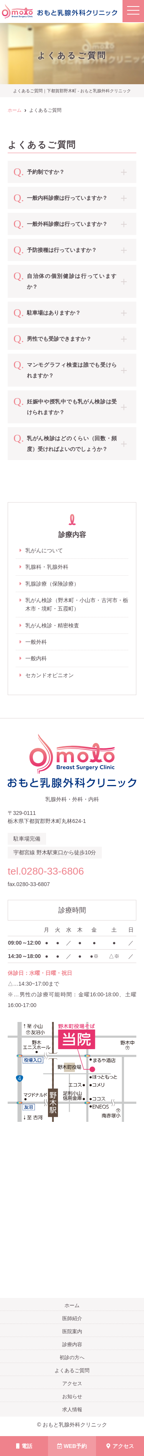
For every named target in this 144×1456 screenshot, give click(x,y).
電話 (24, 1446)
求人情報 (72, 1409)
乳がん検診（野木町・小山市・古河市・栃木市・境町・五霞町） (76, 604)
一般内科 (36, 658)
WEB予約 (72, 1446)
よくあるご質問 (72, 1370)
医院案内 (72, 1331)
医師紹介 (72, 1318)
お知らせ (72, 1396)
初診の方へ (72, 1357)
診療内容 (72, 1344)
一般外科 (36, 642)
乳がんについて (44, 550)
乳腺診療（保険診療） (52, 584)
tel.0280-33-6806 (46, 871)
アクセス (120, 1446)
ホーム (72, 1305)
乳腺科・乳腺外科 (46, 567)
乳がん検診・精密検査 (52, 625)
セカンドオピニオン (49, 675)
